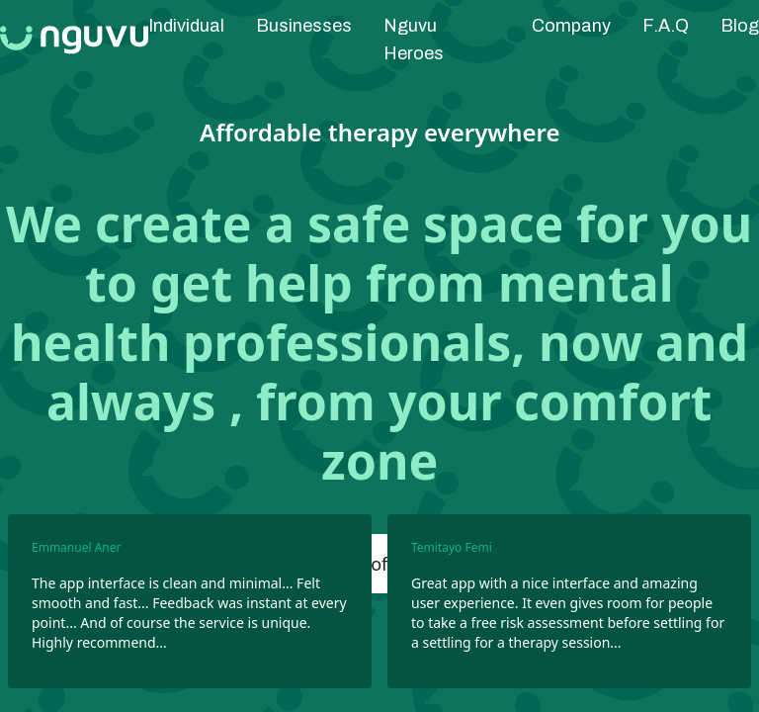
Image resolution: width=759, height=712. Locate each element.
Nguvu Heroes (413, 39)
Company (571, 26)
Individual (186, 26)
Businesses (304, 26)
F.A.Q (665, 26)
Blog (739, 26)
